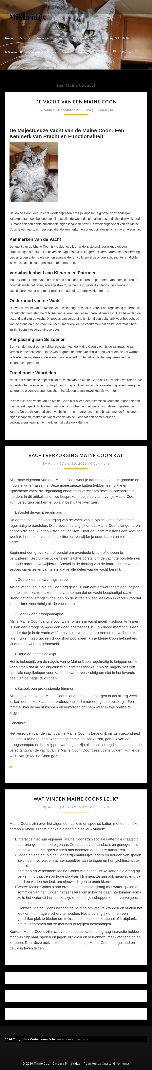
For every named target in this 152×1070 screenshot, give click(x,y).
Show (67, 52)
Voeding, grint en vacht (118, 38)
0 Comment (104, 110)
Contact (127, 52)
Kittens (61, 38)
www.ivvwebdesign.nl (72, 1039)
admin (49, 110)
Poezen (42, 38)
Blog (95, 52)
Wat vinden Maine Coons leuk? (76, 799)
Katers (24, 38)
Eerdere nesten (85, 38)
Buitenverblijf (14, 52)
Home (9, 38)
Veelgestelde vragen (42, 52)
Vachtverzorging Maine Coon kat (76, 455)
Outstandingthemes (116, 1063)
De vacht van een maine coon (76, 101)
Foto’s (82, 52)
